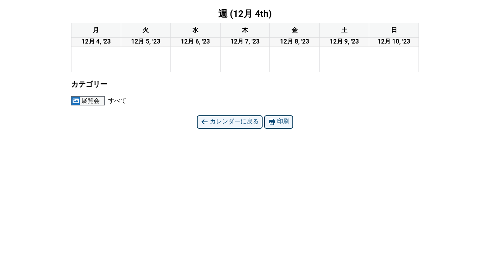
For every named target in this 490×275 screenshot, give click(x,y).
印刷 (278, 122)
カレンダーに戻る (230, 122)
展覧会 (85, 101)
